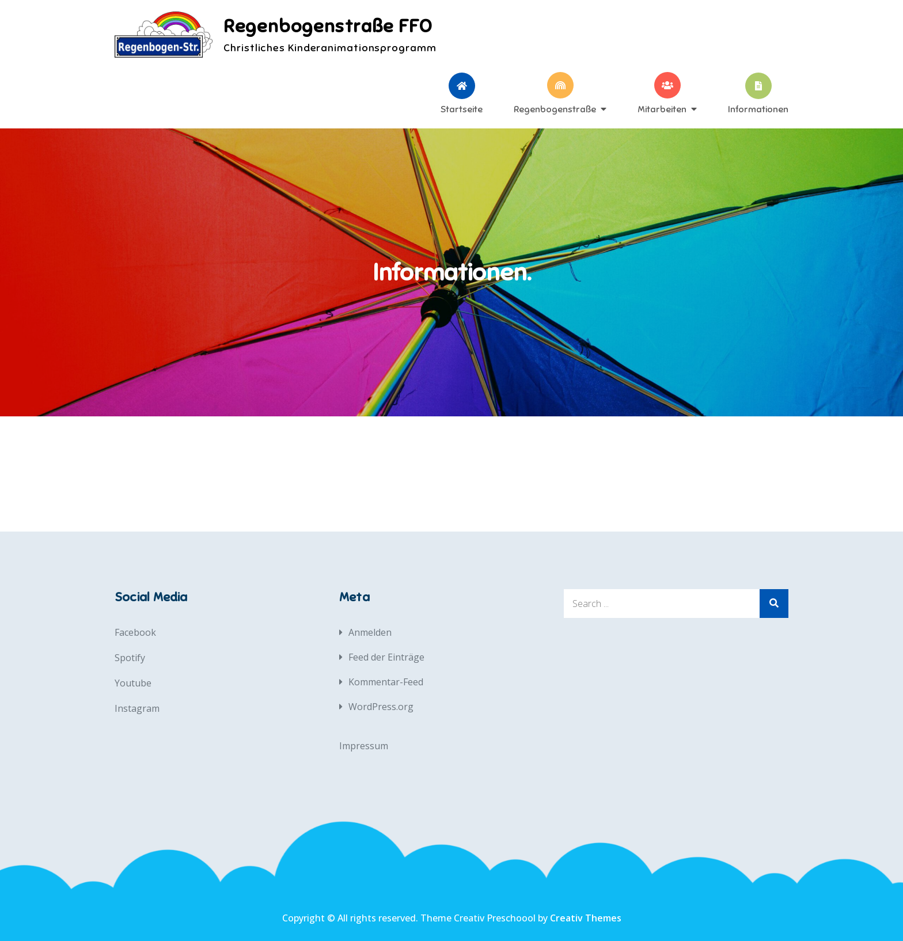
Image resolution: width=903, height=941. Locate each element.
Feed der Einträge (386, 657)
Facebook (135, 632)
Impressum (363, 745)
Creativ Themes (585, 918)
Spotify (130, 657)
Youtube (133, 683)
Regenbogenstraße (555, 109)
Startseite (462, 109)
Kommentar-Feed (385, 682)
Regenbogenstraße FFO (327, 25)
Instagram (137, 708)
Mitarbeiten (662, 109)
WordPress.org (380, 706)
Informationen (758, 109)
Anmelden (370, 632)
